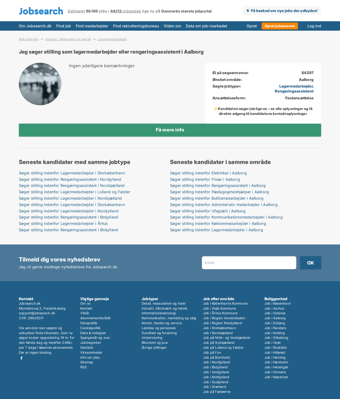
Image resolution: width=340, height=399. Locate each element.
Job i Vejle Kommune (219, 308)
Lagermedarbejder (112, 39)
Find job (63, 26)
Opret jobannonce (280, 26)
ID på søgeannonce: (230, 72)
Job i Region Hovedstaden (224, 318)
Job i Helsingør (276, 367)
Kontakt (86, 308)
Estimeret (76, 11)
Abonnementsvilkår (95, 318)
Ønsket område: (227, 79)
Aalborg (306, 79)
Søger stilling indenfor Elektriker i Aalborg (208, 173)
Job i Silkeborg (276, 338)
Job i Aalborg (275, 318)
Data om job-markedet (206, 26)
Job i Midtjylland (216, 377)
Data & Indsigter (93, 333)
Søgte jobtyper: (226, 86)
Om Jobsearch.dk (35, 26)
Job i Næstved (276, 377)
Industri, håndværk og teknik (68, 39)
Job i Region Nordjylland (222, 323)
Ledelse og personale (159, 328)
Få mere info (170, 130)
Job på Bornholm (216, 357)
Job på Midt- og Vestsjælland (226, 338)
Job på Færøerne (216, 392)
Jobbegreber (90, 342)
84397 (308, 72)
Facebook (21, 358)
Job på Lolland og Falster (223, 347)
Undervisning (152, 338)
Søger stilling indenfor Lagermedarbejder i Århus (63, 223)
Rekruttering (28, 39)
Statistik (86, 347)
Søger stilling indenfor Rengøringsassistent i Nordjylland (70, 179)
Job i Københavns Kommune (225, 303)
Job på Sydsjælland (219, 342)
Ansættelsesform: (229, 98)
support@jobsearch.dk (37, 313)
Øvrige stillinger (154, 347)
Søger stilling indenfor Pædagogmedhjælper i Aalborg (219, 191)
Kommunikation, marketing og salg (169, 318)
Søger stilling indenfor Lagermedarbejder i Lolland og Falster (74, 191)
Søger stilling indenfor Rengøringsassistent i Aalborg (218, 185)
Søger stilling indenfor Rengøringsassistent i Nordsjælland (72, 185)
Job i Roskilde (275, 347)
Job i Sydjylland (215, 382)
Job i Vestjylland (216, 372)
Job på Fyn (212, 352)
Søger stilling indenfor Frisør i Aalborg (205, 179)
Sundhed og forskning (159, 333)
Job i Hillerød (274, 352)
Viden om (172, 26)
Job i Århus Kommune (220, 313)
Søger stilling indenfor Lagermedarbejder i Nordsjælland (70, 198)
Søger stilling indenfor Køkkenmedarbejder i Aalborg (218, 223)
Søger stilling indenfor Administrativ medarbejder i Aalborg (224, 204)
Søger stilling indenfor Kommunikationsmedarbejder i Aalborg (226, 217)
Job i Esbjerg (274, 323)
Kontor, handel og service (162, 323)
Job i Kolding (274, 333)
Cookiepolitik (90, 328)
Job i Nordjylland (216, 362)
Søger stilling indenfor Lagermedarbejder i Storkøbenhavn (72, 173)
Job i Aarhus (274, 308)
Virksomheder (91, 352)
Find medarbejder (92, 26)
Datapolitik (88, 323)
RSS (83, 367)
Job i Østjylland (215, 367)
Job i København (277, 303)
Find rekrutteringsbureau (136, 26)
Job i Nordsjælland (218, 333)
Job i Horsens (275, 372)
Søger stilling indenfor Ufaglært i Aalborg (208, 211)
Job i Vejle (272, 342)
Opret (251, 26)
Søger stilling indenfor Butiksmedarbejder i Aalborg (217, 198)
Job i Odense (274, 313)
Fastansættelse (299, 98)
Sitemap (86, 362)
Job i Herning (275, 357)
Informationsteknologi (159, 313)
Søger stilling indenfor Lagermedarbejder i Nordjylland (69, 211)
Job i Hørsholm (276, 362)
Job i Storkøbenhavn (219, 328)
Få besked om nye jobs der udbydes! (284, 10)
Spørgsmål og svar (95, 338)
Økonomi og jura (155, 342)
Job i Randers (275, 328)
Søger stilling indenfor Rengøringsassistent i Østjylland (68, 217)
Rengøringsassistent (294, 91)
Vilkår (84, 313)
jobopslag (125, 11)
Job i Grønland (214, 387)
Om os (85, 303)
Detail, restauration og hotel (164, 303)
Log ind (314, 26)
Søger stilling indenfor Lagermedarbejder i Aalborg (216, 229)
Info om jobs (90, 357)
